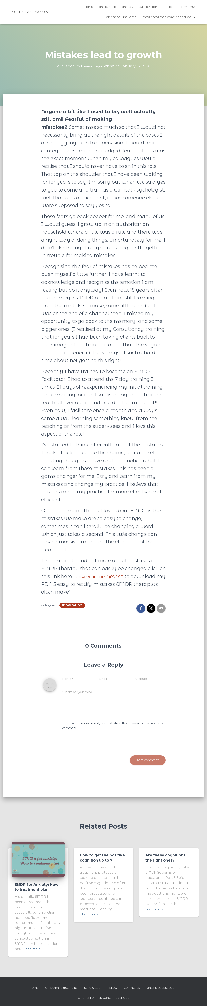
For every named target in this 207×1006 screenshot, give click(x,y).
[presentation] (93, 741)
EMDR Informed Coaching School (168, 17)
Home (88, 6)
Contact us (187, 6)
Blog (169, 6)
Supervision (149, 6)
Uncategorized (72, 605)
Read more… (34, 949)
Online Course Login (121, 17)
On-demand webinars (116, 6)
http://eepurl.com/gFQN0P (104, 576)
